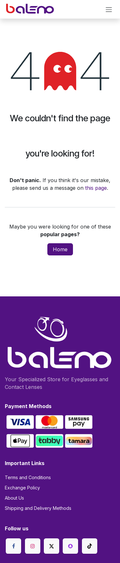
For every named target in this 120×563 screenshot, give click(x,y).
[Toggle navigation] (108, 9)
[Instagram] (32, 546)
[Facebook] (13, 546)
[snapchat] (70, 546)
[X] (51, 546)
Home (60, 249)
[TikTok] (89, 546)
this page (96, 188)
